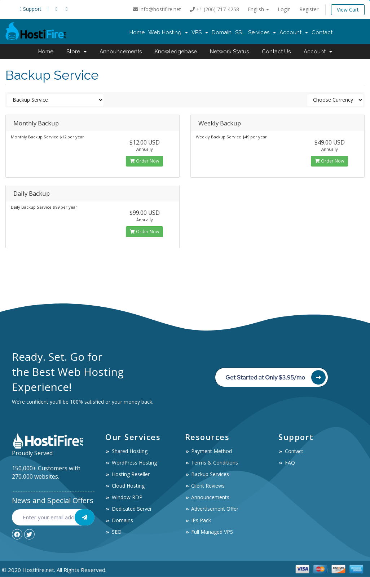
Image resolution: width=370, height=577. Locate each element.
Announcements (121, 51)
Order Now (144, 161)
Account (293, 32)
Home (137, 32)
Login (284, 9)
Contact (322, 32)
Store (76, 51)
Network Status (229, 51)
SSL (240, 32)
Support (30, 8)
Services (262, 32)
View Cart (348, 9)
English (258, 9)
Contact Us (276, 51)
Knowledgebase (176, 51)
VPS (199, 32)
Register (308, 9)
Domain (222, 32)
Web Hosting (168, 32)
